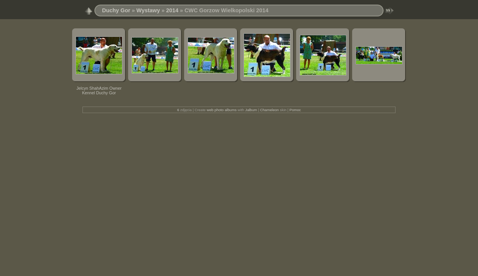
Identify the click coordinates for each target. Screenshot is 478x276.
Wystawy (148, 10)
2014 (172, 10)
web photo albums (222, 110)
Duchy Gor (116, 10)
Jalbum (251, 110)
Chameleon (269, 110)
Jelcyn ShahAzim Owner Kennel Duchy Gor (99, 90)
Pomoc (295, 110)
